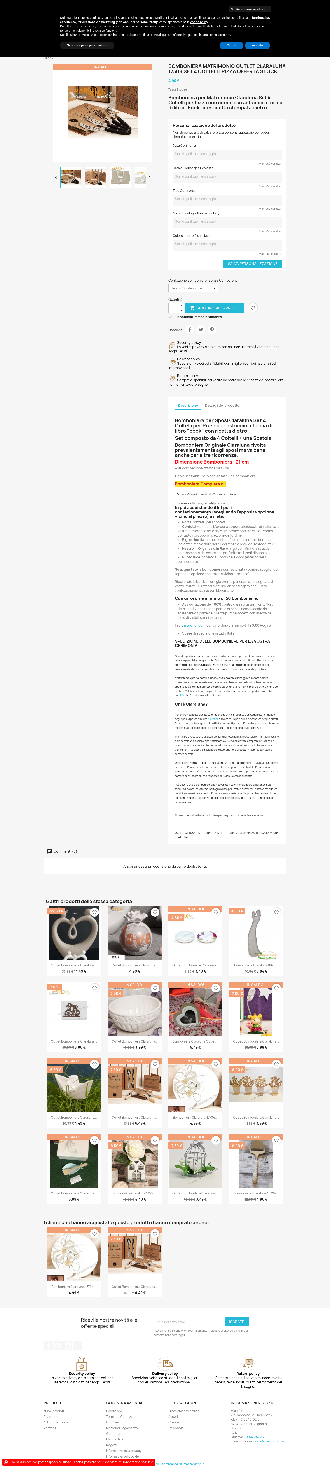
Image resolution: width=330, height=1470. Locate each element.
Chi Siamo (113, 1422)
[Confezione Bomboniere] (193, 288)
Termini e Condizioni (121, 1416)
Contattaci (114, 1434)
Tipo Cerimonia (184, 190)
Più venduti (52, 1416)
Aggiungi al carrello (214, 308)
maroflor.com (194, 625)
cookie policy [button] (199, 22)
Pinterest (212, 329)
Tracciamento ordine (183, 1411)
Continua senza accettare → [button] (250, 9)
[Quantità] (173, 308)
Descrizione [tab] (188, 405)
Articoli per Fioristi (57, 1422)
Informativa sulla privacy (123, 1451)
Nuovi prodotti (54, 1411)
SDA (182, 695)
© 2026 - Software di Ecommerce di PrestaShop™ (165, 1464)
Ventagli (50, 1428)
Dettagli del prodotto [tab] (222, 405)
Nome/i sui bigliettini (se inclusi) (196, 213)
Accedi (173, 1416)
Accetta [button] (257, 45)
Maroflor (213, 719)
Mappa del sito (117, 1439)
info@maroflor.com (269, 1441)
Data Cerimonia (184, 145)
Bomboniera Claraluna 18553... (134, 1193)
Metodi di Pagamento (122, 1428)
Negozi (111, 1445)
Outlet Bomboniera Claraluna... (135, 965)
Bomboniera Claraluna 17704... (195, 1117)
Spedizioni (114, 1411)
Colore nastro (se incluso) (192, 236)
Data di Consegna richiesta (193, 168)
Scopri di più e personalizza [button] (87, 45)
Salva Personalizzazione (253, 263)
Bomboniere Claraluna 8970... (256, 965)
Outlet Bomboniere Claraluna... (74, 965)
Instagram (67, 1345)
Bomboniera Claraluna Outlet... (195, 1041)
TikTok (77, 1345)
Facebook (48, 1345)
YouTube (58, 1345)
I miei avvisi (176, 1428)
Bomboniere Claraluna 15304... (256, 1193)
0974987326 (255, 1437)
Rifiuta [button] (231, 45)
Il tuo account (183, 1402)
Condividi (189, 329)
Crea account (178, 1422)
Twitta (200, 329)
